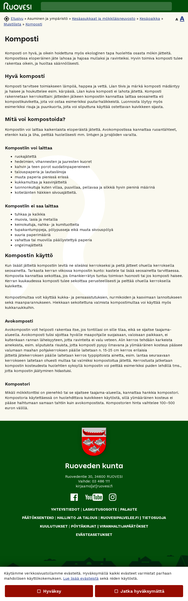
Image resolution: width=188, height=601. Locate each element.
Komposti (33, 24)
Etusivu (17, 18)
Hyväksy (49, 591)
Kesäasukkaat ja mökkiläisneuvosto (103, 18)
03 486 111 (101, 481)
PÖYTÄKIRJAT (83, 526)
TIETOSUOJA (154, 518)
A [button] (177, 19)
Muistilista (12, 24)
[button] (180, 6)
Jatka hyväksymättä (139, 591)
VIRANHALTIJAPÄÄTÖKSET (124, 526)
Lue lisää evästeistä (81, 578)
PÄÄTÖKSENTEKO (38, 518)
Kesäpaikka (150, 18)
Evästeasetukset (94, 534)
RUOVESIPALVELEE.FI (120, 518)
